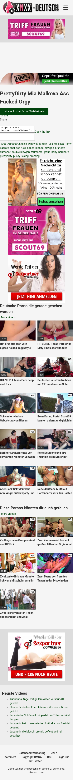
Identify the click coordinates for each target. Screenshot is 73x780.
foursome (36, 154)
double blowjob (20, 154)
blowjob (49, 150)
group (47, 154)
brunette (59, 150)
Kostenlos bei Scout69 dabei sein (24, 111)
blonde (39, 150)
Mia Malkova (56, 146)
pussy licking (20, 158)
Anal (3, 146)
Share (4, 115)
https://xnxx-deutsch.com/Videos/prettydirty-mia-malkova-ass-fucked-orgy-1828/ (19, 130)
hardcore (63, 154)
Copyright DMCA (32, 759)
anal (12, 150)
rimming (34, 158)
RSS (49, 759)
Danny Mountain (37, 146)
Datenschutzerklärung (32, 755)
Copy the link (46, 132)
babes (30, 150)
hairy (54, 154)
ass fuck (20, 150)
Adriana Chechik (17, 146)
